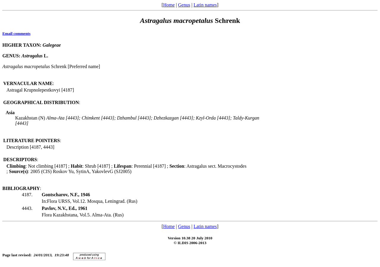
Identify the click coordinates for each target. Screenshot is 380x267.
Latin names (205, 4)
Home (169, 4)
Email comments (16, 33)
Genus (184, 4)
